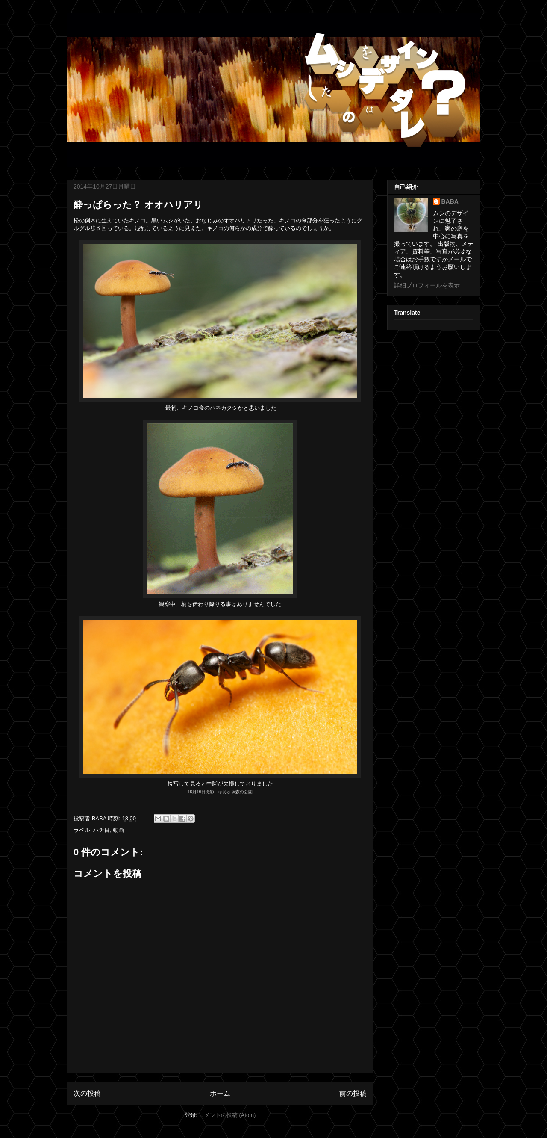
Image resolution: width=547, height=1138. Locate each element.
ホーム (220, 1093)
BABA (450, 201)
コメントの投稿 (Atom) (227, 1115)
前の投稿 (353, 1093)
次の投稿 (87, 1093)
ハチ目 (101, 830)
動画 (118, 830)
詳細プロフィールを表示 (427, 285)
